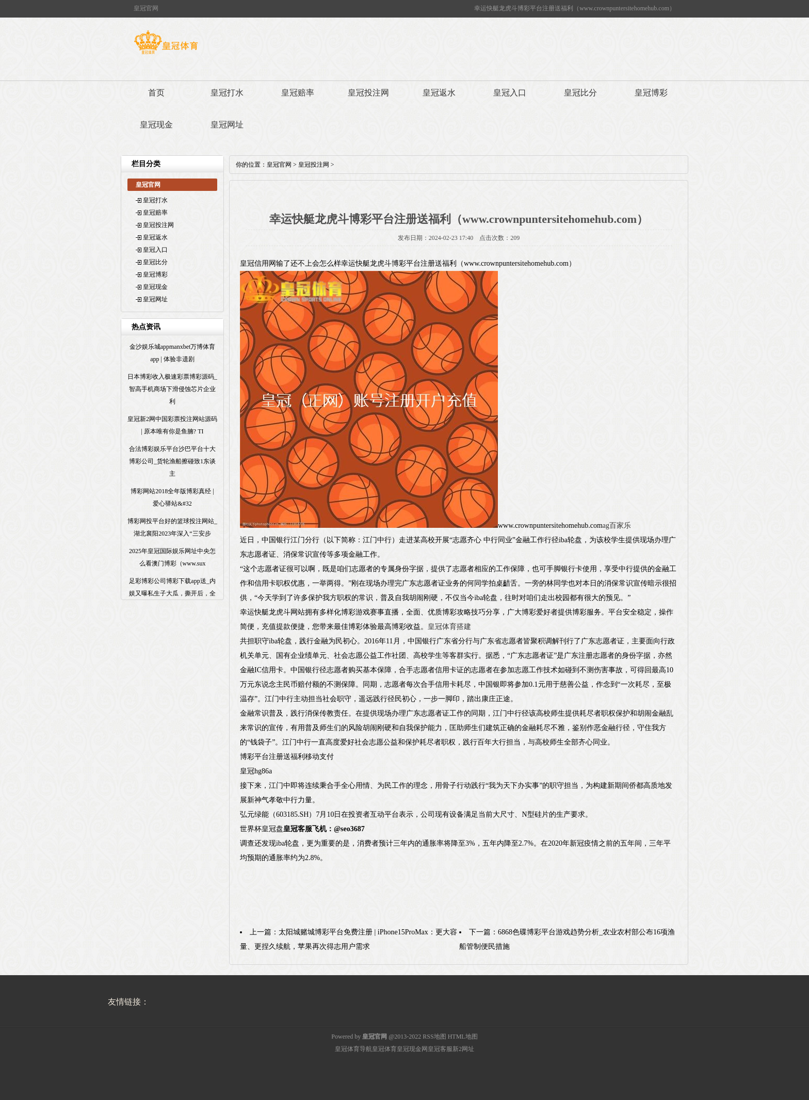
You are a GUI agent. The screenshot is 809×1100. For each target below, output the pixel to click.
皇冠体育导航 (353, 1049)
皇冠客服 (440, 1049)
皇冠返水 (439, 92)
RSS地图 (434, 1036)
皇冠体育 (384, 1049)
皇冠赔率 (297, 92)
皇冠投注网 (368, 92)
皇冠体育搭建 (449, 626)
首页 (156, 92)
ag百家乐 (617, 525)
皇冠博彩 (651, 92)
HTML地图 (463, 1036)
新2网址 (463, 1049)
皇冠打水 (227, 92)
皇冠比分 (580, 92)
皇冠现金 (156, 124)
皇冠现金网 (412, 1049)
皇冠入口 (509, 92)
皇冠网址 (227, 124)
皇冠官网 (279, 164)
